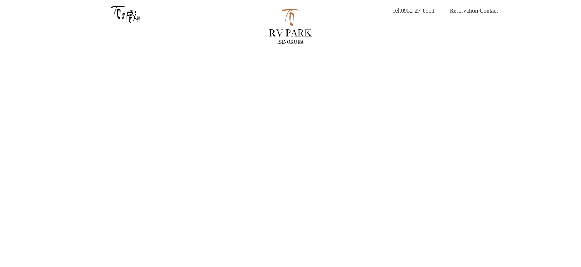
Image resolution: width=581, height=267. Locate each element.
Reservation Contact (474, 10)
